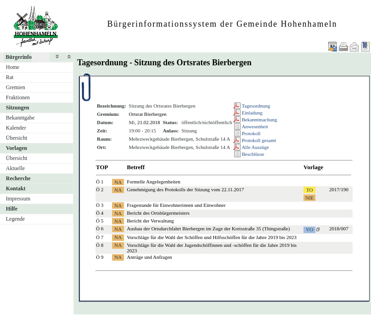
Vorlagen (16, 148)
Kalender (16, 128)
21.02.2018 (148, 122)
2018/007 (339, 228)
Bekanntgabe (20, 117)
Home (12, 67)
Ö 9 (99, 257)
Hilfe (11, 208)
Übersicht (17, 138)
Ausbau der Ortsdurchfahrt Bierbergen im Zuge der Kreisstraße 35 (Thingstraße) (208, 228)
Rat (10, 77)
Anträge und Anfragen (149, 257)
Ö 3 (99, 205)
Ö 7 (99, 237)
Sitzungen (17, 107)
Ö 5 (99, 220)
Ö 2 (99, 189)
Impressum (18, 198)
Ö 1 (99, 181)
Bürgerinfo (19, 57)
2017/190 (339, 189)
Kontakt (16, 188)
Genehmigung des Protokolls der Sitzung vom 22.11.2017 (185, 189)
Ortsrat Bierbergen (148, 114)
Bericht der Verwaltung (150, 220)
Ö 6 (99, 228)
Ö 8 (99, 245)
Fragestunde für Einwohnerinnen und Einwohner (176, 205)
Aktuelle (15, 168)
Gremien (15, 87)
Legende (15, 219)
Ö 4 (99, 213)
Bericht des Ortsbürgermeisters (158, 213)
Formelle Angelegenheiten (153, 181)
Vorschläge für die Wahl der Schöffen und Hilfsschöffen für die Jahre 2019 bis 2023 (211, 237)
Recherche (18, 178)
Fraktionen (18, 97)
